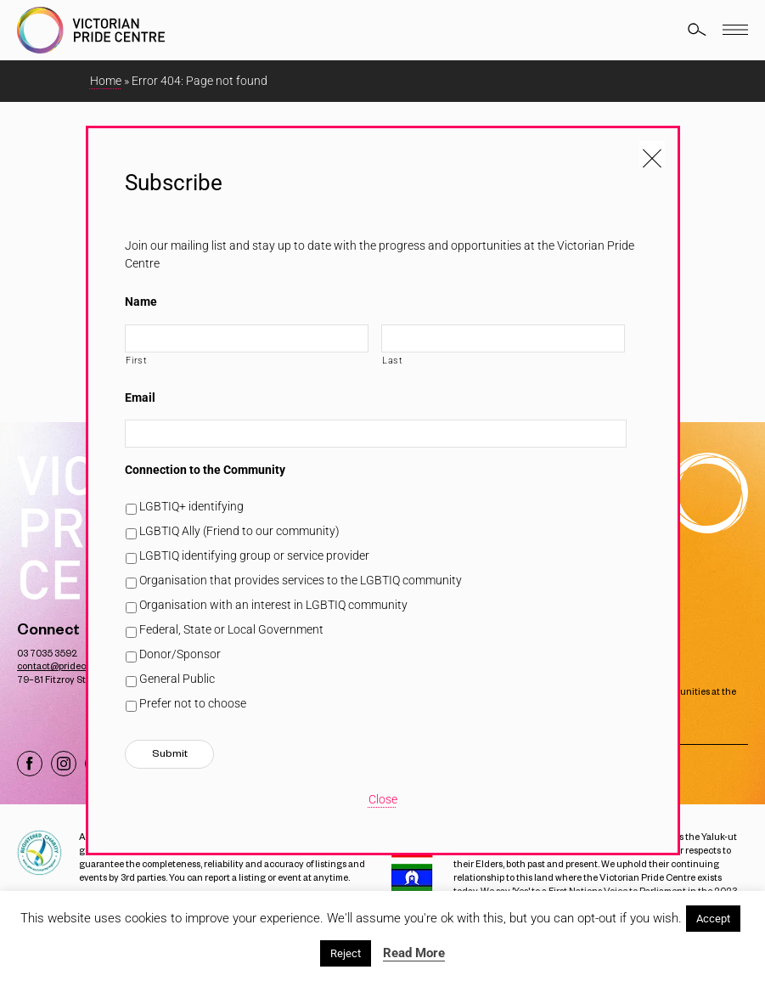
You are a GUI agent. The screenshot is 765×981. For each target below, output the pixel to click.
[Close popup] (652, 153)
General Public (177, 678)
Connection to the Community (205, 469)
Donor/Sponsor (180, 654)
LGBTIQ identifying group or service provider (254, 555)
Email (140, 397)
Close (382, 799)
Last (392, 360)
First (136, 360)
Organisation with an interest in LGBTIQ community (273, 605)
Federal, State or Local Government (231, 629)
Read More (414, 953)
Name (141, 301)
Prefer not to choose (192, 703)
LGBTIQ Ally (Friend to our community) (239, 531)
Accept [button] (713, 918)
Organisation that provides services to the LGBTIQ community (300, 580)
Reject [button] (345, 953)
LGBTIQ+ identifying (191, 506)
